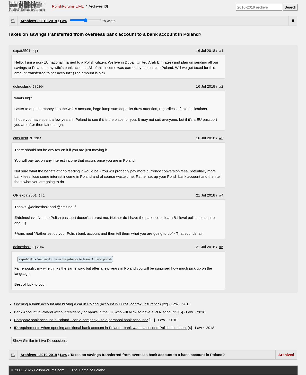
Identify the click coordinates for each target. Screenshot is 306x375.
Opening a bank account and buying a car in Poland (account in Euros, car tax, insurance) (87, 304)
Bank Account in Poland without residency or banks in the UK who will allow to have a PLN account (94, 312)
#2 (221, 86)
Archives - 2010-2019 (38, 21)
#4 (221, 195)
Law (63, 21)
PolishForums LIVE (68, 6)
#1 (221, 50)
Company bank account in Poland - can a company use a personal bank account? (81, 320)
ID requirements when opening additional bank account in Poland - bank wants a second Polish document (100, 328)
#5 (221, 247)
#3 (221, 138)
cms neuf (20, 138)
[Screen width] (85, 20)
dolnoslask (22, 86)
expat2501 (21, 50)
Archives (96, 6)
